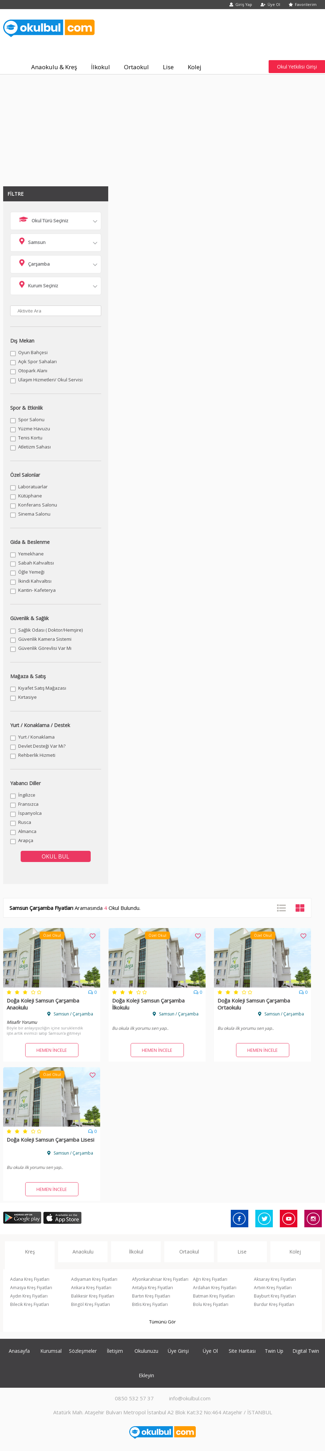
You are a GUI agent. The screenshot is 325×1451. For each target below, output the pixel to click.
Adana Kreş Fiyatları (29, 1279)
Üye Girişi (178, 1351)
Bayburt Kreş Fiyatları (275, 1296)
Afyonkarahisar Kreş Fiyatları (160, 1279)
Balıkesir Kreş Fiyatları (92, 1296)
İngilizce (26, 795)
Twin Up (274, 1351)
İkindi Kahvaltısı (34, 581)
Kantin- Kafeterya (37, 590)
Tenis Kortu (30, 437)
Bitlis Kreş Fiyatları (150, 1304)
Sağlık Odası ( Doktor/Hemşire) (50, 630)
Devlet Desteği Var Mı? (41, 746)
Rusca (24, 822)
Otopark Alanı (32, 370)
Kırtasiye (27, 697)
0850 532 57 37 (134, 1398)
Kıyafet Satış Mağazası (42, 688)
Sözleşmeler (83, 1351)
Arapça (25, 840)
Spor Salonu (31, 419)
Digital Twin (305, 1351)
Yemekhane (31, 554)
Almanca (27, 831)
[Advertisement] (162, 127)
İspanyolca (30, 813)
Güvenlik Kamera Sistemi (44, 639)
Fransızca (28, 804)
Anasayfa (19, 1351)
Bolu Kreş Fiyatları (210, 1304)
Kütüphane (30, 496)
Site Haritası (242, 1351)
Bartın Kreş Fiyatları (151, 1296)
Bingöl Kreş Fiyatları (90, 1304)
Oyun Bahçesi (33, 352)
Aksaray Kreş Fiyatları (275, 1279)
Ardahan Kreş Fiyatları (214, 1288)
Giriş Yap (240, 4)
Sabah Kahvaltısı (36, 563)
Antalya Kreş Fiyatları (152, 1288)
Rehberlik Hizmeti (36, 755)
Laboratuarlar (33, 486)
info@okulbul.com (189, 1398)
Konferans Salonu (37, 505)
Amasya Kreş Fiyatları (31, 1288)
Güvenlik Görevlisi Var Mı (44, 648)
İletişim (115, 1351)
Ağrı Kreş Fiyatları (210, 1279)
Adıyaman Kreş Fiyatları (94, 1279)
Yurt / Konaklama (36, 737)
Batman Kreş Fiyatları (214, 1296)
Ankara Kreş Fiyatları (91, 1288)
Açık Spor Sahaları (37, 361)
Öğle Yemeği (31, 572)
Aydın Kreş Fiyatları (29, 1296)
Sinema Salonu (34, 514)
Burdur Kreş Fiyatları (274, 1304)
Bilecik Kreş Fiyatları (29, 1304)
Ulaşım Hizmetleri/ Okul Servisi (50, 379)
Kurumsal (51, 1351)
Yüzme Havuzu (34, 428)
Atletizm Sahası (34, 447)
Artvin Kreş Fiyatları (273, 1288)
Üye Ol (270, 4)
